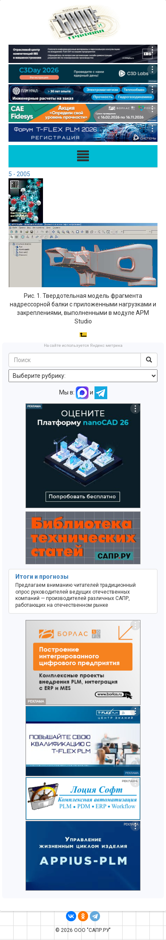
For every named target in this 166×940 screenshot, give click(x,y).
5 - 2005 (19, 174)
